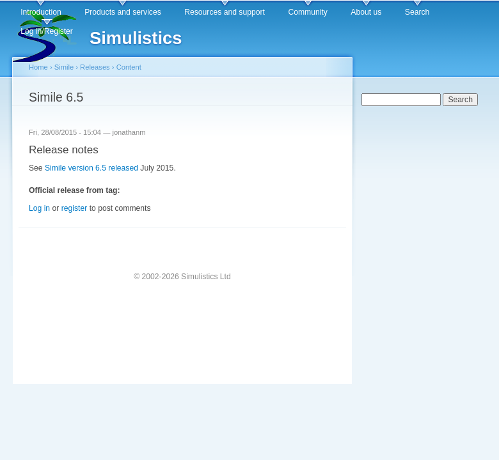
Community (307, 12)
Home (38, 67)
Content (128, 67)
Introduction (40, 12)
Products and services (122, 12)
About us (366, 12)
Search (417, 12)
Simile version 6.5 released (91, 168)
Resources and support (224, 12)
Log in (39, 208)
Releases (95, 67)
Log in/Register (46, 31)
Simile (64, 67)
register (74, 208)
